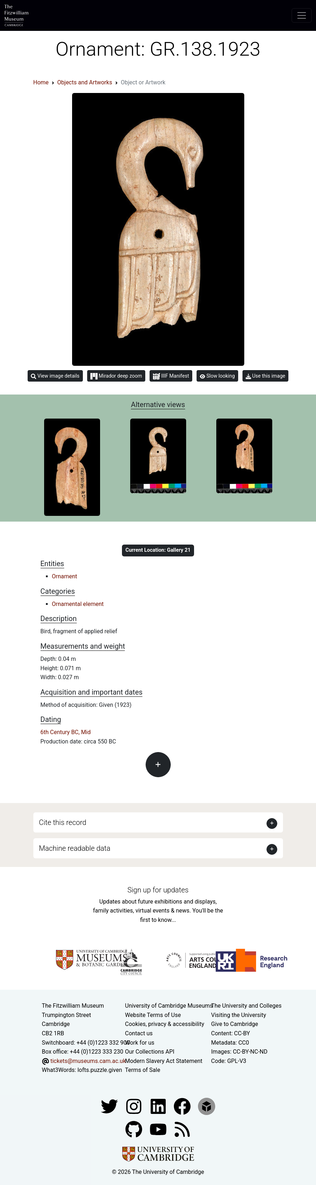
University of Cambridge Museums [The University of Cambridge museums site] (169, 1005)
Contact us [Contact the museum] (139, 1033)
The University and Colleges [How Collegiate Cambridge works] (246, 1005)
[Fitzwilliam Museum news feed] (182, 1128)
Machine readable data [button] (74, 848)
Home (41, 82)
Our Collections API (150, 1051)
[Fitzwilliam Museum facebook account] (159, 1105)
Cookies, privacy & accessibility (164, 1024)
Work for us (140, 1042)
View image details (55, 376)
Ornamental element (78, 604)
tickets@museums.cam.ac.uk (88, 1061)
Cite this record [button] (62, 822)
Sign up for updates (157, 890)
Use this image (266, 376)
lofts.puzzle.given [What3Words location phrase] (99, 1070)
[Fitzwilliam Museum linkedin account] (183, 1105)
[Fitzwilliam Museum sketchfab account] (206, 1105)
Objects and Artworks (84, 82)
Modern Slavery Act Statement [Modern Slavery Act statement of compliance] (164, 1061)
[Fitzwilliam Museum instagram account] (134, 1105)
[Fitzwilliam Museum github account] (134, 1128)
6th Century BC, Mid (66, 732)
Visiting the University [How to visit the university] (238, 1015)
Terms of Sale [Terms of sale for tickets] (142, 1070)
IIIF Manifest (171, 376)
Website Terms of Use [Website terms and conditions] (153, 1015)
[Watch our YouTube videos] (159, 1128)
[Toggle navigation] (302, 15)
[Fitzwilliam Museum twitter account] (110, 1105)
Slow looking (217, 376)
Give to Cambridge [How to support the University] (234, 1024)
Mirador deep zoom (116, 376)
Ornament (64, 576)
